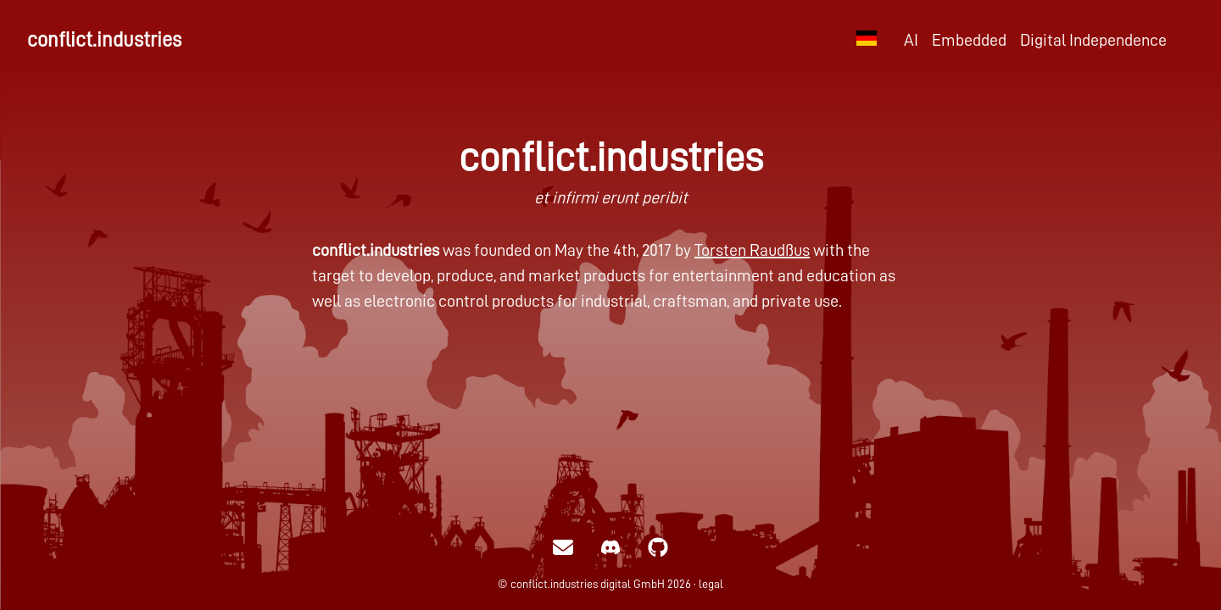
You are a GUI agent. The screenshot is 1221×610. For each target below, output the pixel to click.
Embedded (969, 39)
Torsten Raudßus (752, 249)
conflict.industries (104, 40)
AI (911, 39)
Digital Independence (1093, 39)
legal (711, 584)
